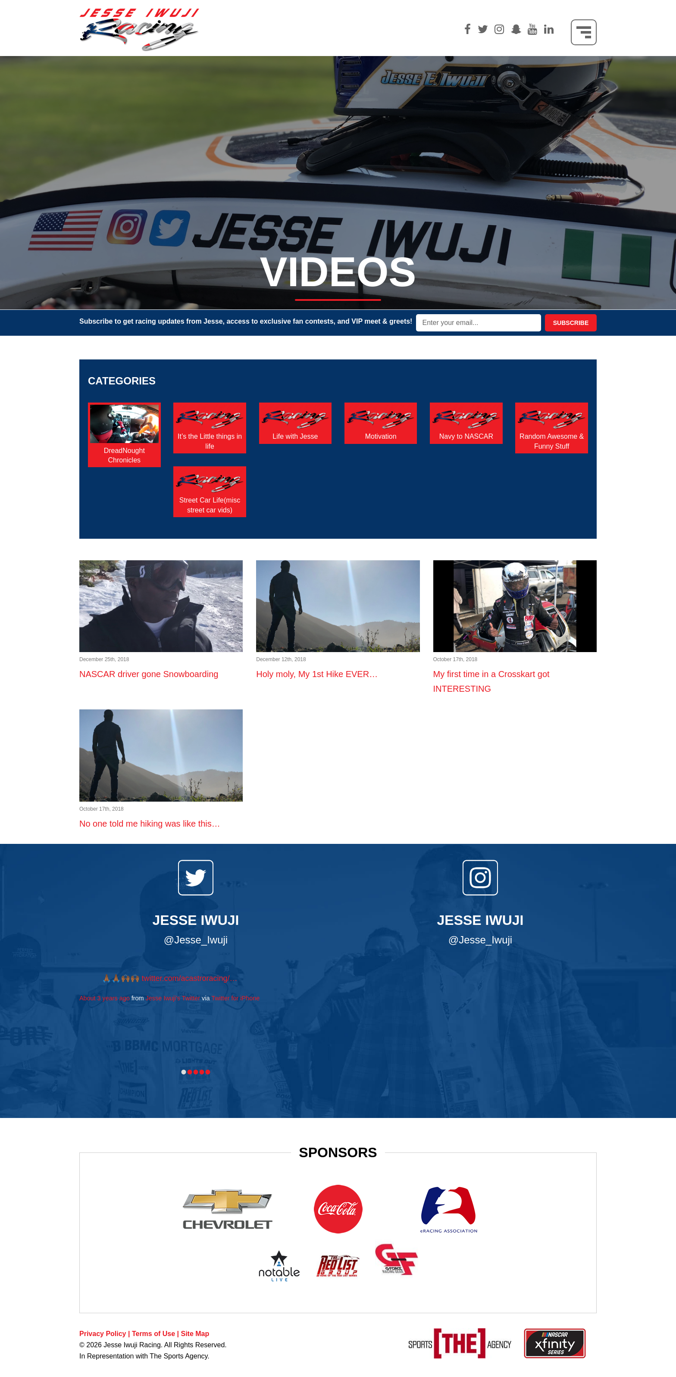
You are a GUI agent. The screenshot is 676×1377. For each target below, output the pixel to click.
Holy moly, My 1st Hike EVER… (337, 661)
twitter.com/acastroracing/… (190, 978)
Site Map (195, 1333)
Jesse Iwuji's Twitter (173, 998)
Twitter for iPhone (235, 998)
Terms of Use (153, 1333)
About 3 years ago (104, 998)
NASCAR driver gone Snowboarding (161, 661)
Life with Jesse (295, 436)
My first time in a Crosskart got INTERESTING (515, 668)
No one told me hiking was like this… (161, 811)
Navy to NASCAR (466, 436)
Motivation (381, 436)
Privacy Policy (102, 1333)
